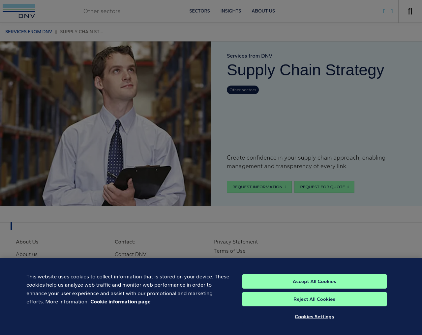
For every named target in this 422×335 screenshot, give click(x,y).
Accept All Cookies (314, 285)
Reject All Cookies (314, 303)
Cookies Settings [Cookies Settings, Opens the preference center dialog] (314, 320)
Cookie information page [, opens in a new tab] (120, 305)
